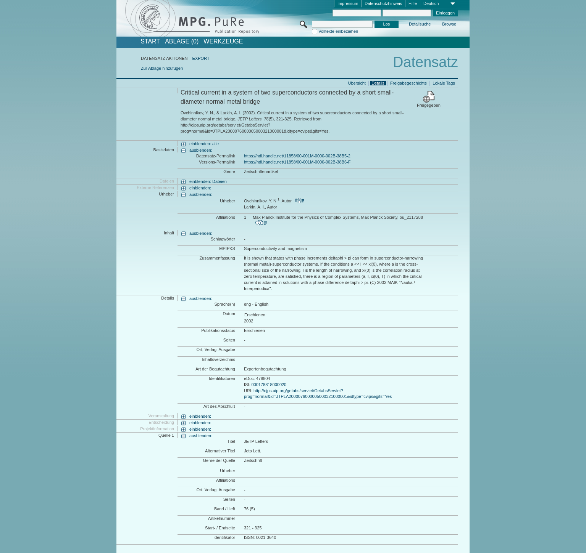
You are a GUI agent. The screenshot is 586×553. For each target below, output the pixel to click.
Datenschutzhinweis (383, 3)
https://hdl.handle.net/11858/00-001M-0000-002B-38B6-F (297, 162)
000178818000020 (268, 384)
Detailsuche (420, 24)
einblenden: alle (204, 143)
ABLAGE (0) (182, 41)
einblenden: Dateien (208, 181)
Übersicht (356, 83)
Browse (449, 24)
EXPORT (201, 58)
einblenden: (200, 188)
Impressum (347, 3)
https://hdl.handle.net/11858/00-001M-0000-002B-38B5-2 (297, 156)
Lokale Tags (444, 83)
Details (377, 83)
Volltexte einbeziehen (338, 31)
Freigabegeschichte (408, 83)
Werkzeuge (223, 41)
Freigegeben (429, 105)
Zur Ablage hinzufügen (162, 68)
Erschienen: (255, 315)
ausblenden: (200, 150)
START (150, 41)
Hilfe (412, 3)
